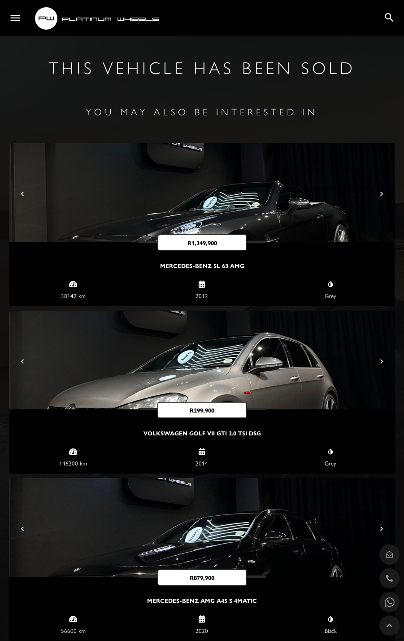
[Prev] (22, 194)
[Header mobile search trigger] (389, 17)
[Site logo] (98, 18)
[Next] (381, 194)
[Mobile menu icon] (15, 18)
